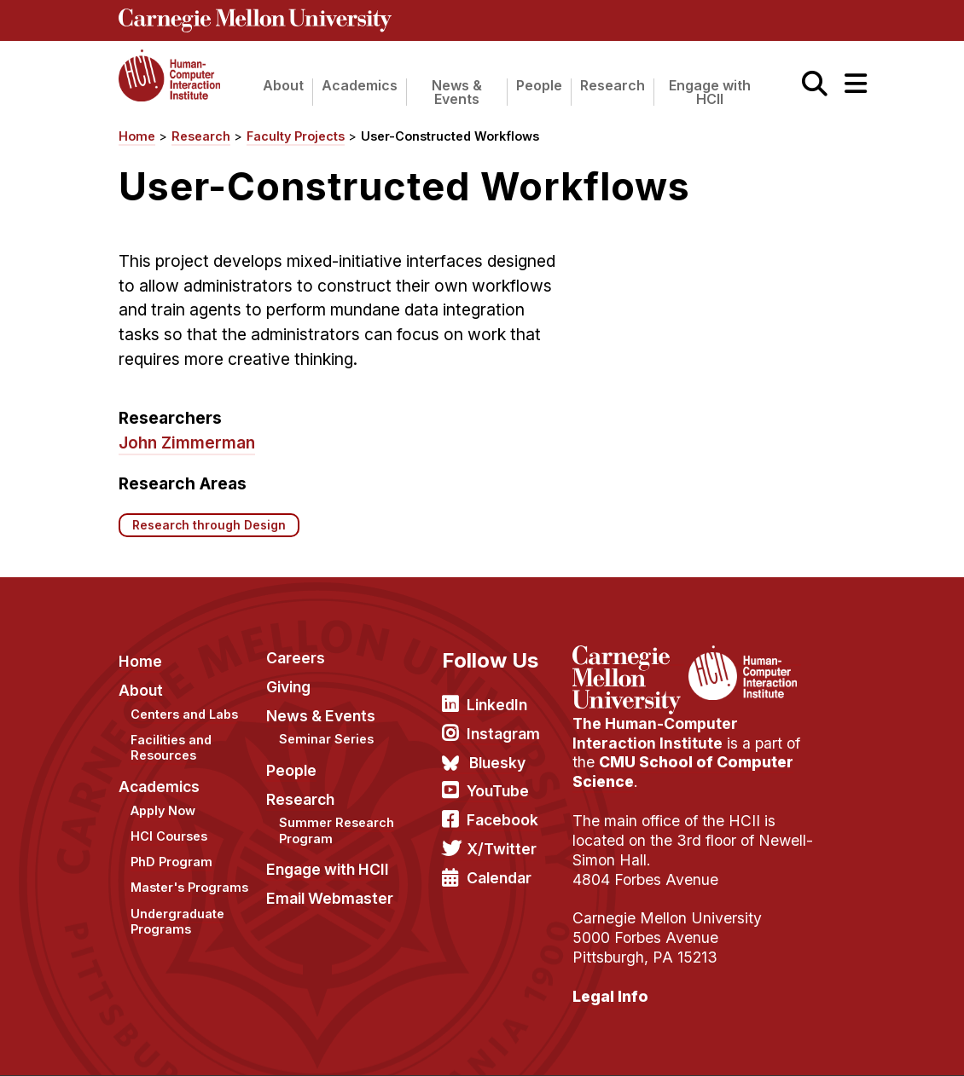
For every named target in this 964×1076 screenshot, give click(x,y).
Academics (360, 85)
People (539, 85)
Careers (295, 658)
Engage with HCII (710, 92)
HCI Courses (169, 836)
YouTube (498, 791)
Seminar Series (326, 739)
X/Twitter (502, 849)
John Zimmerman (187, 442)
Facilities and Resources (171, 747)
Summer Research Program (336, 830)
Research (612, 85)
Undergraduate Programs (177, 921)
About (283, 85)
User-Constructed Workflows (450, 136)
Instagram (503, 734)
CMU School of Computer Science (682, 771)
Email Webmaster (329, 898)
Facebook (502, 820)
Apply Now (163, 810)
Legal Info (610, 996)
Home (137, 136)
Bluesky (497, 763)
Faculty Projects (296, 136)
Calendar (499, 878)
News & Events (457, 92)
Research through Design (209, 525)
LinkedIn (497, 705)
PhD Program (171, 861)
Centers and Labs (184, 714)
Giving (288, 687)
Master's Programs (189, 887)
